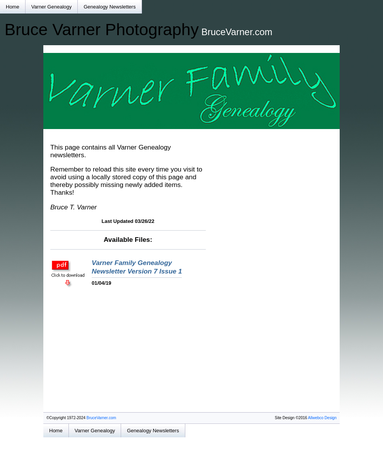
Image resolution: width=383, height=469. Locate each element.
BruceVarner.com (101, 418)
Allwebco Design (322, 418)
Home (12, 7)
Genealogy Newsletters (109, 7)
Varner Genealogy (51, 7)
